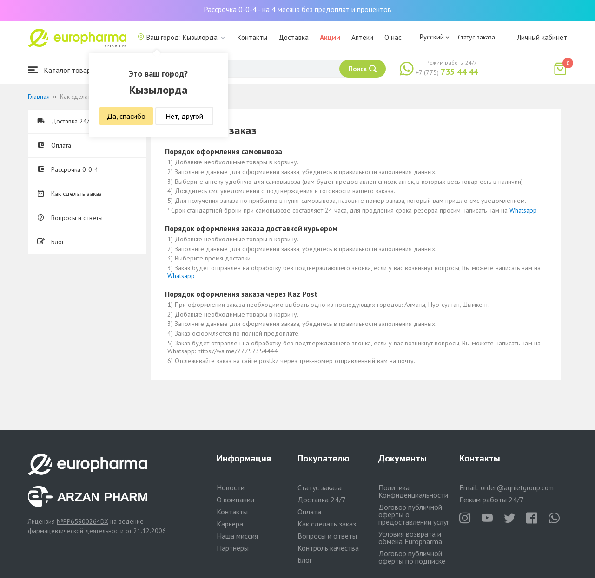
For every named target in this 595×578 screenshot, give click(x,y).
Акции (330, 37)
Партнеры (233, 547)
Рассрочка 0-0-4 (67, 169)
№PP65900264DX (82, 521)
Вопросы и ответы (70, 218)
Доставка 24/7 (65, 121)
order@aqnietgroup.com (517, 487)
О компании (235, 499)
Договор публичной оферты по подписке (411, 557)
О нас (393, 37)
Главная (39, 97)
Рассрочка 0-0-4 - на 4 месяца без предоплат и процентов (297, 9)
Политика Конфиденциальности (413, 491)
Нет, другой (184, 116)
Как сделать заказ (69, 193)
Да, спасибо (126, 116)
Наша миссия (237, 535)
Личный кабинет (542, 37)
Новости (231, 487)
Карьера (230, 523)
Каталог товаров (63, 70)
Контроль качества (328, 547)
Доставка (293, 37)
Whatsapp (523, 210)
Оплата (54, 145)
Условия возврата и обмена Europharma (410, 537)
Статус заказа (476, 37)
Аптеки (362, 37)
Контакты (252, 37)
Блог (50, 242)
